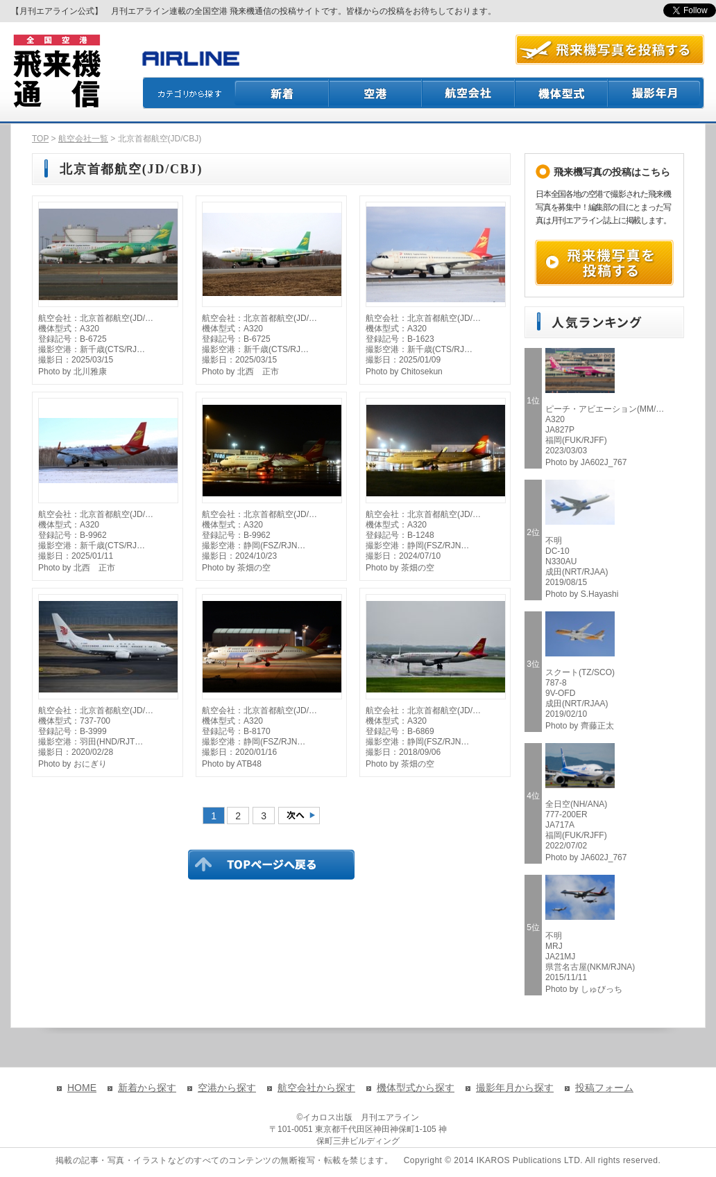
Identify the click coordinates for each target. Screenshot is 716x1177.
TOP (40, 138)
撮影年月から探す (515, 1087)
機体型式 (561, 93)
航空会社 (469, 93)
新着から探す (147, 1087)
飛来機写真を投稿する (604, 263)
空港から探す (227, 1087)
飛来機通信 (56, 71)
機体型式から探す (415, 1087)
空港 (376, 93)
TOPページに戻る (271, 864)
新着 (282, 93)
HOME (81, 1087)
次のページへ (299, 815)
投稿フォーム (604, 1087)
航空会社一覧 (83, 138)
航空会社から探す (316, 1087)
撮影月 (656, 93)
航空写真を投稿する (609, 49)
